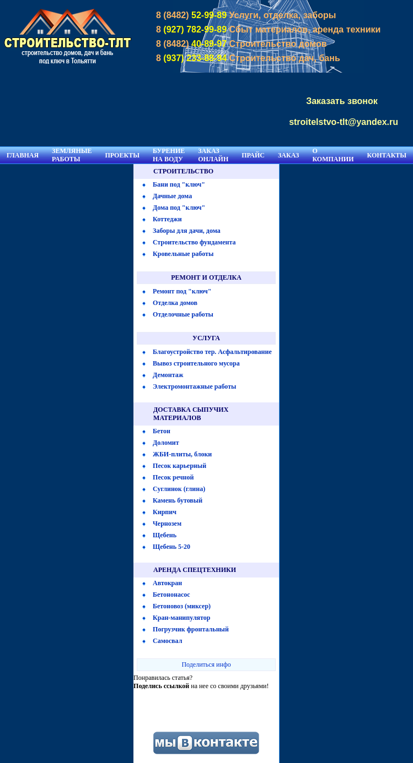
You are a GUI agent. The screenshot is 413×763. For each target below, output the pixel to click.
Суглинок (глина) (179, 489)
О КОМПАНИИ (332, 155)
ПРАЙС (253, 155)
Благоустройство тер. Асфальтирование (212, 352)
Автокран (167, 583)
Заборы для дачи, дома (187, 231)
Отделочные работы (183, 314)
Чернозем (167, 523)
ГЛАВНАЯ (23, 155)
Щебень (164, 535)
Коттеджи (167, 219)
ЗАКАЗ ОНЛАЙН (213, 155)
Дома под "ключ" (179, 207)
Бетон (161, 431)
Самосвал (167, 641)
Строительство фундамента (194, 242)
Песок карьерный (179, 466)
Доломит (166, 442)
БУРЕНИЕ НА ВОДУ (169, 155)
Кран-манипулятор (181, 618)
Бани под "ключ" (179, 184)
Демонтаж (168, 375)
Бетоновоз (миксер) (182, 606)
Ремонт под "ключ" (182, 291)
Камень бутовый (177, 500)
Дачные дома (172, 196)
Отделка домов (175, 303)
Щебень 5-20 (171, 547)
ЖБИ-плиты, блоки (182, 454)
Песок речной (173, 477)
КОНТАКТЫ (387, 155)
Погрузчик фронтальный (191, 629)
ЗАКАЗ (288, 155)
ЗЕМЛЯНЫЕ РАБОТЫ (72, 155)
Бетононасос (171, 594)
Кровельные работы (183, 254)
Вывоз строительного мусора (196, 363)
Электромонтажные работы (194, 386)
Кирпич (164, 512)
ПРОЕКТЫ (122, 155)
